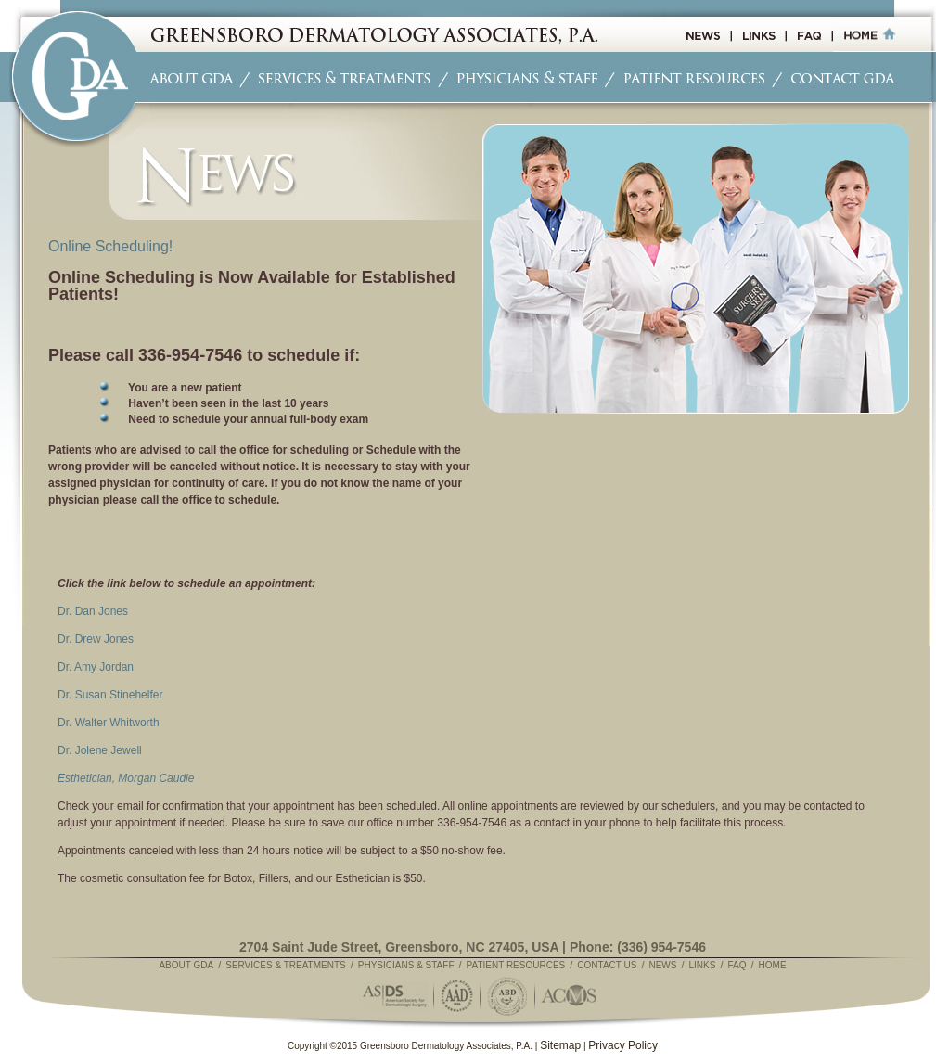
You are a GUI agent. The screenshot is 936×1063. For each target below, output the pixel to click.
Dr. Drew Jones (96, 639)
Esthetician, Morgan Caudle (126, 778)
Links (702, 965)
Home (773, 965)
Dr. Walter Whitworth (109, 722)
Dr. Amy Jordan (96, 666)
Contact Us (606, 965)
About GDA (186, 965)
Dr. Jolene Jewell (100, 750)
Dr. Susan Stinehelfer (110, 694)
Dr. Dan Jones (93, 611)
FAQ (736, 965)
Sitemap (560, 1045)
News (662, 965)
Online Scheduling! (110, 246)
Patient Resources (516, 965)
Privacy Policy (623, 1045)
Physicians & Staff (406, 965)
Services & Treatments (285, 965)
